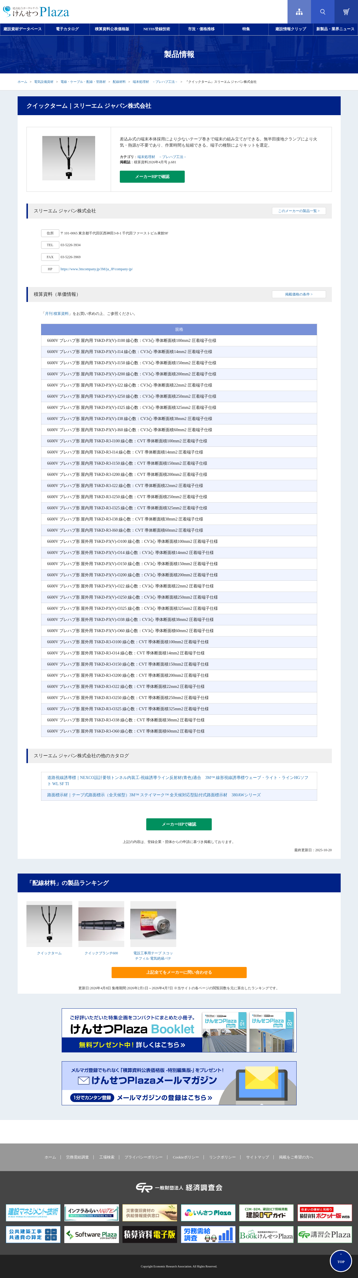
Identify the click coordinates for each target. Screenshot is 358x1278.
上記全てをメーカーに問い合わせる (179, 972)
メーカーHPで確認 (152, 176)
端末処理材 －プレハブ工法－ (155, 81)
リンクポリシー (222, 1157)
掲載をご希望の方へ (296, 1157)
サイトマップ (257, 1157)
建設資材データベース (23, 29)
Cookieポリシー (186, 1157)
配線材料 (119, 81)
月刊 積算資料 (57, 313)
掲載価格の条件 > (299, 294)
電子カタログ (67, 29)
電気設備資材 (43, 81)
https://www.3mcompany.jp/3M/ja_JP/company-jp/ (96, 269)
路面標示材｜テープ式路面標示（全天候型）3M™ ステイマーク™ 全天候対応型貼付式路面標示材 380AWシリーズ (154, 795)
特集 (246, 29)
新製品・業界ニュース (335, 29)
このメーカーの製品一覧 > (299, 211)
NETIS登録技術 (156, 29)
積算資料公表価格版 (112, 29)
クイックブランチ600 (101, 953)
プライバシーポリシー (144, 1157)
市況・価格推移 (201, 29)
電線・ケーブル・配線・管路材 (83, 81)
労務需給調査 (77, 1157)
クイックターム (49, 953)
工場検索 (107, 1157)
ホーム (22, 81)
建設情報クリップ (290, 29)
